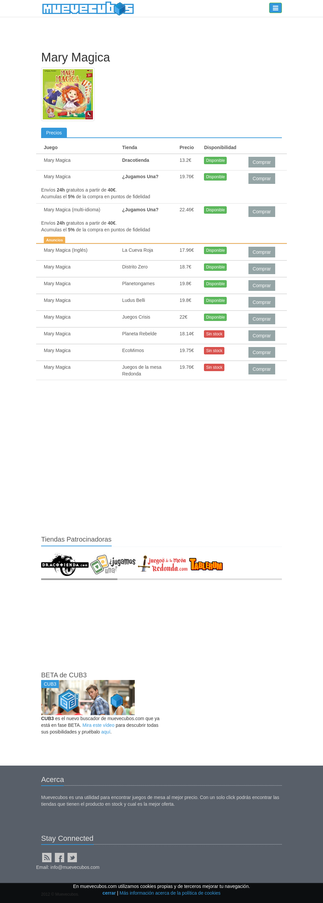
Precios (54, 132)
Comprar (262, 162)
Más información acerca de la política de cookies (170, 893)
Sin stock (214, 334)
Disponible (215, 160)
